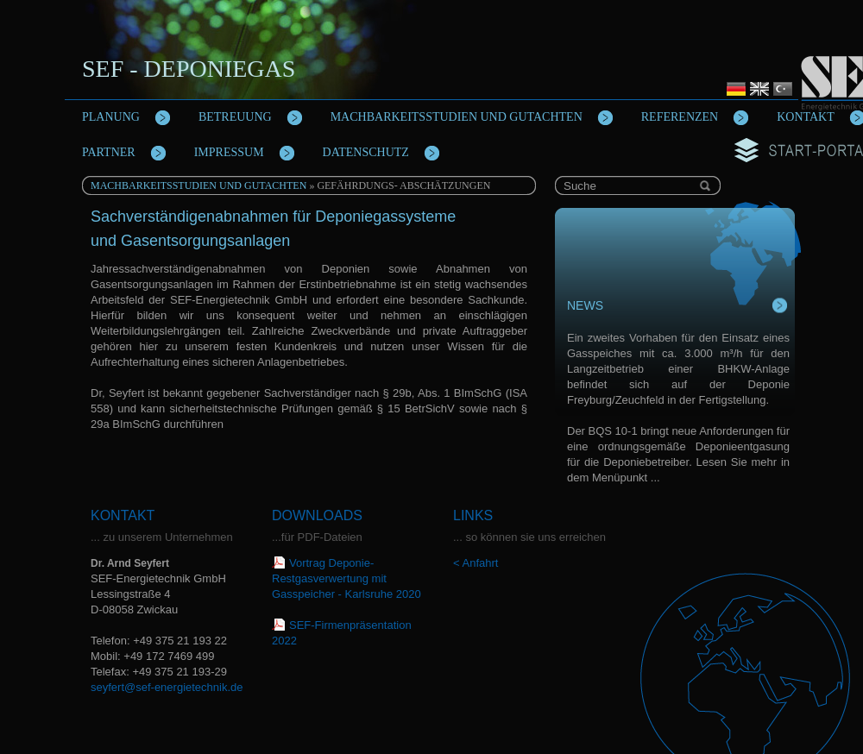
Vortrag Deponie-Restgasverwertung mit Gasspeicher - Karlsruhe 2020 (346, 578)
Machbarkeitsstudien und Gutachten (198, 185)
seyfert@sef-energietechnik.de (167, 687)
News (585, 305)
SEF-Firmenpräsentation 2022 (342, 633)
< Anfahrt (475, 562)
